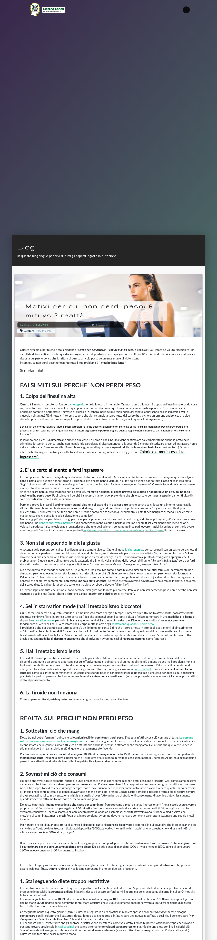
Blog (26, 247)
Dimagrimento (44, 330)
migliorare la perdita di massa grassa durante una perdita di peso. (123, 530)
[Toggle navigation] (186, 9)
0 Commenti (100, 324)
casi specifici (66, 926)
